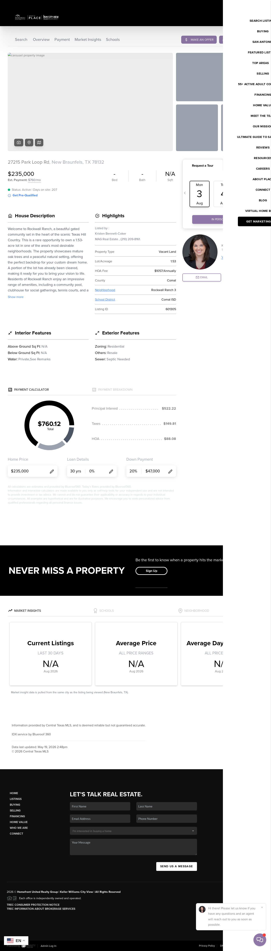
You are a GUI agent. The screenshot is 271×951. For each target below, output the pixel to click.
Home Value (19, 822)
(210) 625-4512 (233, 866)
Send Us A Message (176, 866)
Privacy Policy (207, 945)
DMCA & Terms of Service (235, 945)
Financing (17, 816)
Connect (16, 833)
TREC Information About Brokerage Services (41, 909)
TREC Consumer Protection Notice (33, 905)
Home (14, 793)
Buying (15, 804)
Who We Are (19, 828)
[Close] (262, 907)
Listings (16, 799)
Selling (15, 810)
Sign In (255, 4)
